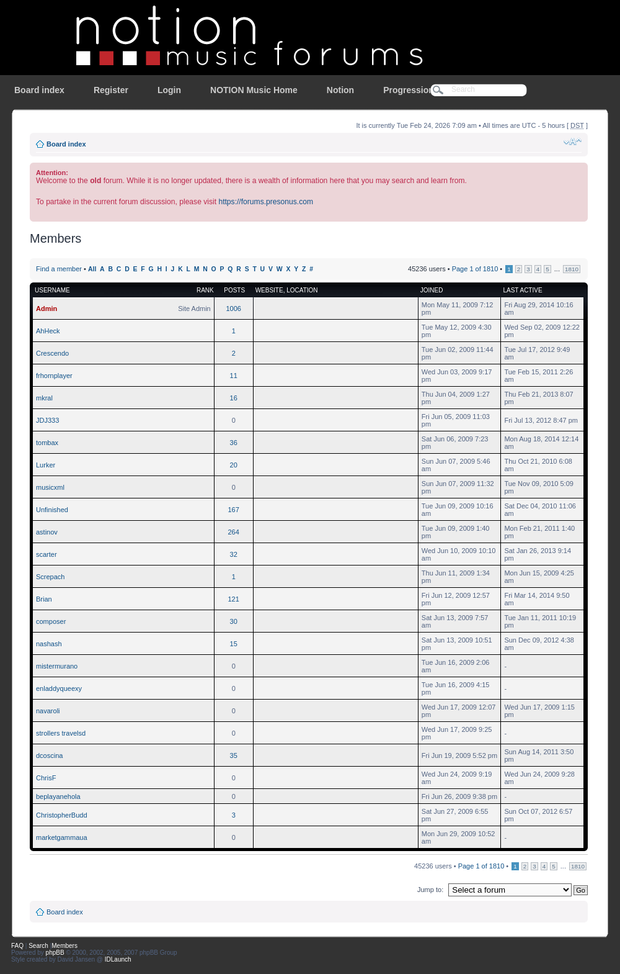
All (92, 269)
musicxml (50, 487)
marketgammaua (61, 837)
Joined (431, 290)
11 (233, 375)
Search (38, 945)
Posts (234, 290)
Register (111, 90)
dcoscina (49, 755)
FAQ (17, 945)
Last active (522, 290)
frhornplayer (54, 375)
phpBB (55, 952)
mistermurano (57, 666)
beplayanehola (58, 796)
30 (233, 621)
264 (233, 532)
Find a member (59, 269)
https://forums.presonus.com (265, 201)
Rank (205, 290)
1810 (571, 269)
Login (169, 90)
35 (233, 755)
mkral (44, 398)
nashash (49, 643)
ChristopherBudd (61, 815)
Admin (46, 308)
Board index (39, 90)
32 (233, 554)
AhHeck (48, 331)
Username (52, 290)
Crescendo (52, 353)
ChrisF (46, 778)
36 (233, 442)
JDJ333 (47, 420)
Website (269, 290)
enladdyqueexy (59, 688)
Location (301, 290)
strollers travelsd (61, 733)
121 (233, 599)
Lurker (45, 465)
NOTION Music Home (254, 90)
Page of (475, 269)
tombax (47, 442)
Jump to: (430, 889)
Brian (44, 599)
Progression (408, 90)
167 (233, 509)
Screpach (50, 576)
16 (233, 398)
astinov (47, 532)
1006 (233, 308)
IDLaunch (118, 959)
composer (51, 621)
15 (233, 643)
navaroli (48, 711)
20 (233, 465)
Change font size (573, 141)
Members (64, 945)
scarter (46, 554)
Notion (340, 90)
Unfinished (52, 509)
